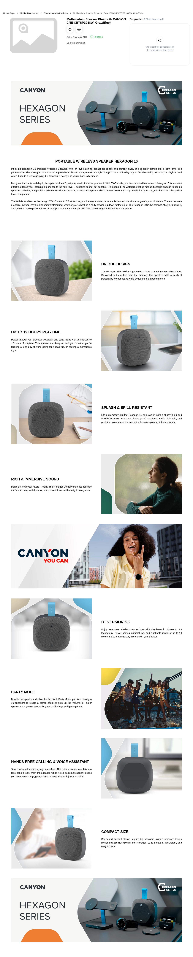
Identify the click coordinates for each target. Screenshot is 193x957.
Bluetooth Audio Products (56, 13)
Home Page (9, 13)
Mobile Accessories (29, 13)
